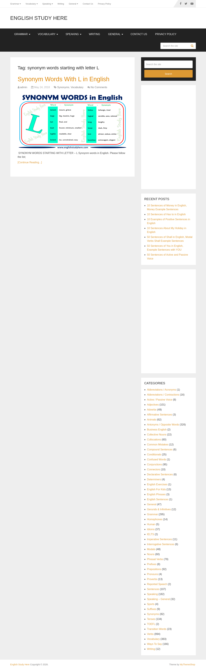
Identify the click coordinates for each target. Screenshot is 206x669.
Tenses (151, 619)
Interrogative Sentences (160, 544)
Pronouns (152, 574)
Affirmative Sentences (159, 414)
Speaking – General (158, 599)
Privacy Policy (104, 4)
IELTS (150, 534)
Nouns (150, 554)
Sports (150, 604)
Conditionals (154, 454)
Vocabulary (30, 4)
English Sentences (157, 499)
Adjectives (153, 404)
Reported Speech (157, 584)
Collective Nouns (156, 434)
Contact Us (88, 4)
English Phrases (156, 494)
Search (192, 46)
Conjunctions (154, 464)
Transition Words (156, 629)
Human (151, 524)
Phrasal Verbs (155, 559)
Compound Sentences (159, 449)
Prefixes (151, 564)
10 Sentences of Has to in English (166, 214)
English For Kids (156, 489)
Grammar (14, 4)
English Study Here (38, 18)
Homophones (154, 519)
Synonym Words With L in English (64, 79)
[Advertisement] (168, 136)
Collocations (154, 439)
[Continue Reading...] (30, 162)
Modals (151, 549)
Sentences (153, 589)
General (72, 4)
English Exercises (157, 484)
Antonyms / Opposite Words (163, 424)
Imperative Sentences (159, 539)
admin (23, 87)
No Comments (99, 87)
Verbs (150, 634)
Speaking (46, 4)
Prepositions (154, 569)
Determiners (154, 479)
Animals (151, 419)
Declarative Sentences (160, 474)
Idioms (151, 529)
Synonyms (63, 87)
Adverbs (152, 409)
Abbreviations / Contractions (163, 394)
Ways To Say (154, 644)
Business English (157, 429)
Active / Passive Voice (159, 399)
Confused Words (156, 459)
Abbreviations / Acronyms (161, 389)
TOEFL (151, 624)
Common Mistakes (157, 444)
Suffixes (151, 609)
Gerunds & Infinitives (159, 509)
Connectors (153, 469)
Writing (60, 4)
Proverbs (152, 579)
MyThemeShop (187, 664)
